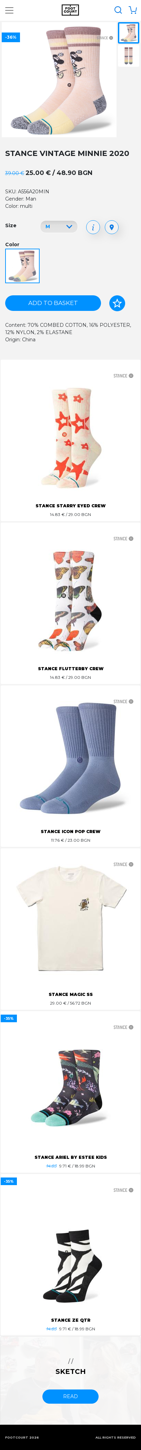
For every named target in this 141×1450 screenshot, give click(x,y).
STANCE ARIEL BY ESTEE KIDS (70, 1157)
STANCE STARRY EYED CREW (70, 505)
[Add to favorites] (117, 303)
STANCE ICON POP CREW (70, 831)
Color (12, 244)
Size (11, 225)
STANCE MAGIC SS (71, 994)
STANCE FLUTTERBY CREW (70, 668)
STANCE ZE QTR (70, 1320)
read (70, 1396)
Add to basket (53, 302)
